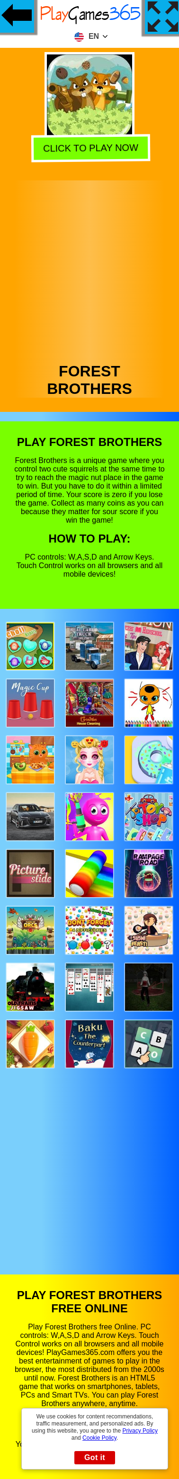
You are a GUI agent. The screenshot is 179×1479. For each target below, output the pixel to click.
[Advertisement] (89, 269)
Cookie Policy (99, 1437)
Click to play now (88, 148)
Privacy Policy (140, 1430)
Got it (94, 1457)
